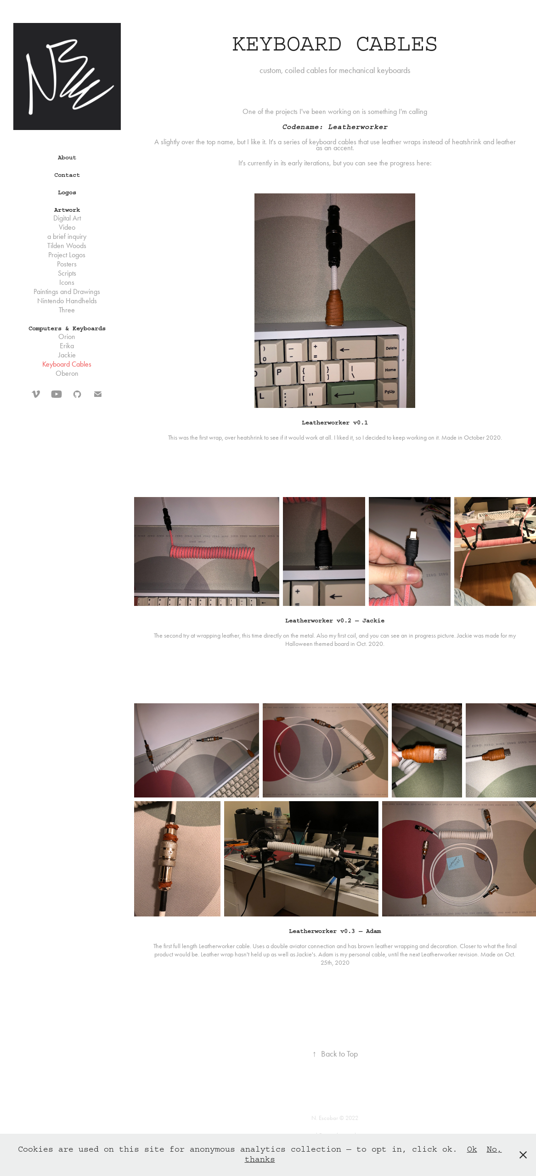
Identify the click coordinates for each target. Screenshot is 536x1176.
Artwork (67, 210)
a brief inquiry (66, 236)
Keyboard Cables (66, 364)
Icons (66, 282)
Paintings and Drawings (67, 291)
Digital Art (67, 218)
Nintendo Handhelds (67, 300)
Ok (472, 1149)
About (67, 157)
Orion (66, 336)
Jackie (67, 355)
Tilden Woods (66, 245)
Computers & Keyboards (67, 328)
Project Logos (66, 254)
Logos (67, 192)
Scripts (67, 273)
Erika (67, 345)
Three (67, 309)
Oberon (67, 373)
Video (67, 227)
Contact (67, 175)
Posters (67, 264)
